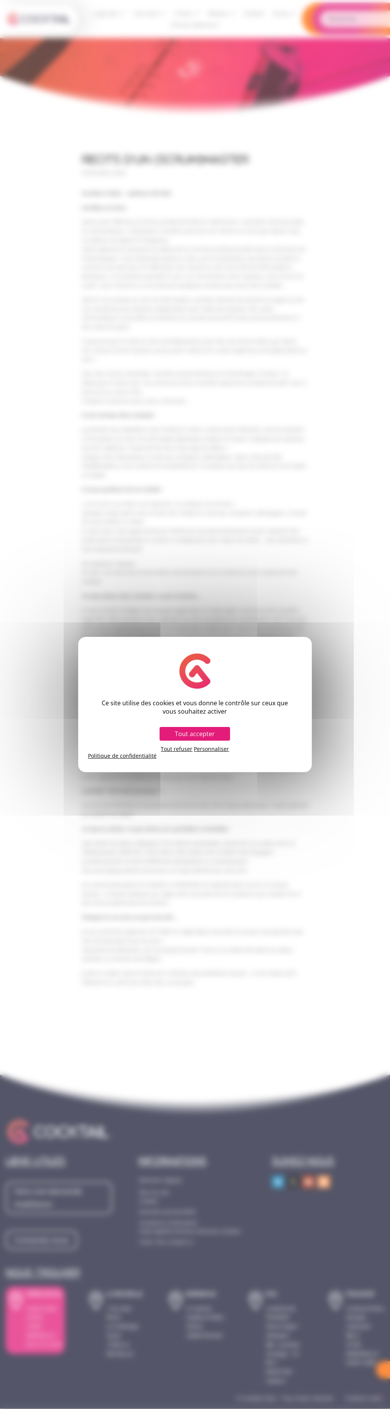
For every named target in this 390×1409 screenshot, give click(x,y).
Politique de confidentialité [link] (122, 756)
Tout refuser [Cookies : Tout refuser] (176, 749)
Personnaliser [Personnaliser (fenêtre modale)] (211, 749)
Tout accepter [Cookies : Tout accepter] (195, 734)
